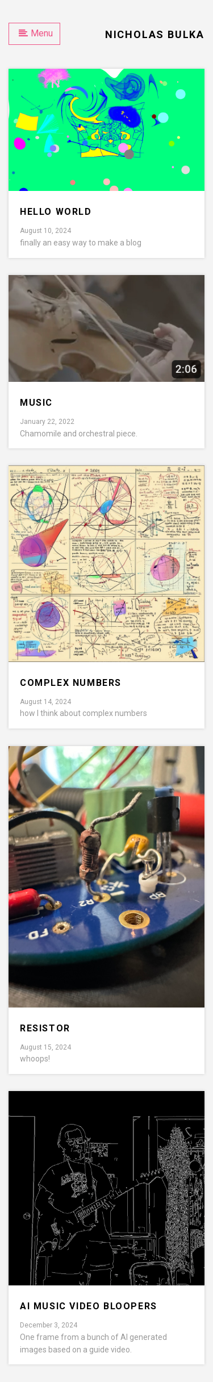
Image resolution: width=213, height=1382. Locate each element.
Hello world (56, 211)
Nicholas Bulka (154, 34)
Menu (36, 33)
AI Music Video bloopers (88, 1306)
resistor (45, 1028)
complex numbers (71, 682)
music (36, 402)
